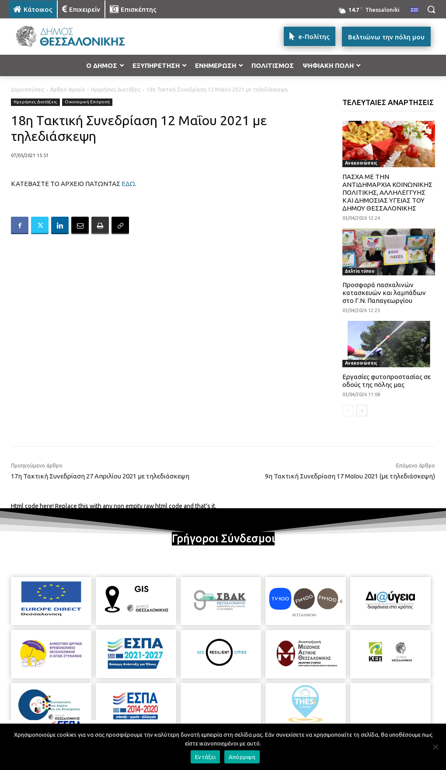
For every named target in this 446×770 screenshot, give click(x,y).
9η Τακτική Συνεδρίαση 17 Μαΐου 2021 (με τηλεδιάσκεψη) (350, 476)
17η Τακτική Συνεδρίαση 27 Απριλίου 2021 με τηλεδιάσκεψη (100, 476)
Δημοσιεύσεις (28, 89)
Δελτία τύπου (359, 271)
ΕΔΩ (128, 183)
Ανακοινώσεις (361, 163)
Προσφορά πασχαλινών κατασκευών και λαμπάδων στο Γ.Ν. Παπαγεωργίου (384, 292)
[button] (431, 9)
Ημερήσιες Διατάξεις (116, 89)
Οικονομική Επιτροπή (87, 102)
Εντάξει (205, 757)
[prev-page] (347, 410)
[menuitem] (414, 10)
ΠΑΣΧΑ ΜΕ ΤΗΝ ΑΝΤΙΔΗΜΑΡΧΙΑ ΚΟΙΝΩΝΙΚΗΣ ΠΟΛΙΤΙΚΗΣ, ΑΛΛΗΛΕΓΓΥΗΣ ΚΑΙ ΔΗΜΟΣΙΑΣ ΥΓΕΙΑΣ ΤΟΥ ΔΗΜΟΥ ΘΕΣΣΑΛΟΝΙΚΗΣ (387, 192)
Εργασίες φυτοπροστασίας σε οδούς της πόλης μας (386, 380)
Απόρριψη (242, 757)
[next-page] (361, 410)
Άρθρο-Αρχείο (67, 89)
